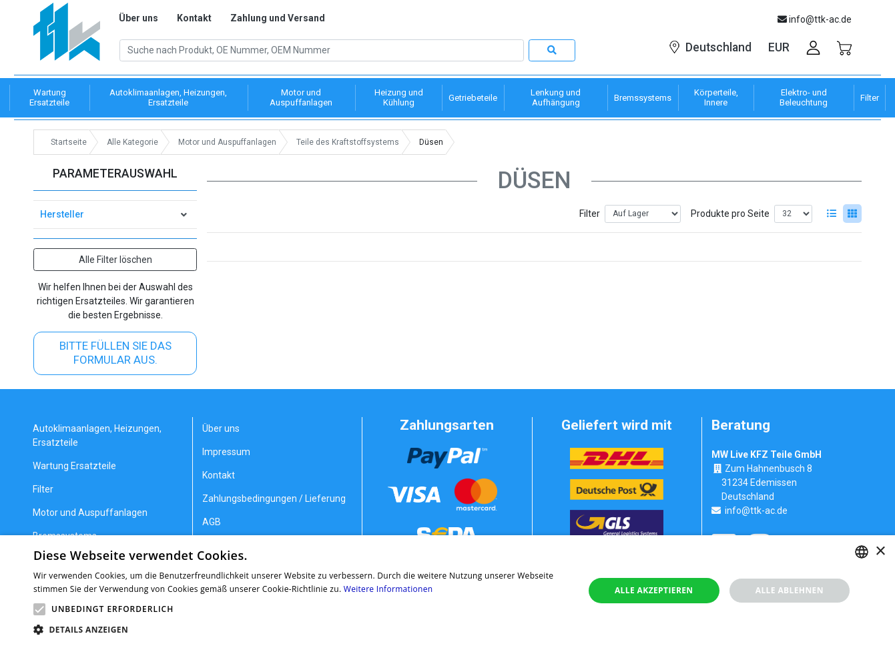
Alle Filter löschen (115, 259)
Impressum (226, 451)
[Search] (321, 50)
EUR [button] (779, 47)
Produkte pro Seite (730, 213)
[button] (39, 609)
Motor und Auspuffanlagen (90, 512)
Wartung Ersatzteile (74, 465)
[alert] (447, 590)
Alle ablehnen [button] (790, 590)
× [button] (880, 552)
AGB (211, 522)
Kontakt (194, 18)
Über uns (138, 18)
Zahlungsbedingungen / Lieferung (274, 498)
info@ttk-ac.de (756, 510)
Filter (589, 213)
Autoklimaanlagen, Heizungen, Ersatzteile (97, 435)
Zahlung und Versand (277, 18)
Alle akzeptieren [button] (654, 590)
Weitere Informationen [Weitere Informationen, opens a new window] (388, 589)
